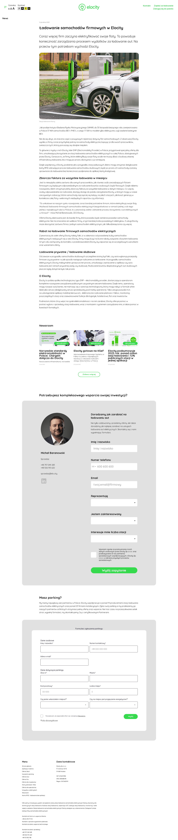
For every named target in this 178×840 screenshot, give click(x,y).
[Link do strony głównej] (89, 7)
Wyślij (130, 716)
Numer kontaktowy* (98, 643)
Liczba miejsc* (95, 686)
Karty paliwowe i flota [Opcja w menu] (29, 785)
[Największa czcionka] (14, 8)
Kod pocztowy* (46, 686)
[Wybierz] (64, 705)
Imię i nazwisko (100, 442)
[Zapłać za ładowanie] (165, 5)
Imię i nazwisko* (46, 643)
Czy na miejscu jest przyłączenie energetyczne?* (109, 699)
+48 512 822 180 (26, 837)
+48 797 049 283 (48, 465)
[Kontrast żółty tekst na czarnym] (29, 8)
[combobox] (94, 466)
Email (94, 478)
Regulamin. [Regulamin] (81, 716)
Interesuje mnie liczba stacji (108, 532)
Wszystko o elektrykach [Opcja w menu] (29, 790)
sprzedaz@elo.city (49, 473)
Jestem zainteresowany (106, 514)
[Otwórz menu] (5, 7)
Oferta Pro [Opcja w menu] (25, 779)
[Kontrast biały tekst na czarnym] (22, 8)
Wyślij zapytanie (114, 570)
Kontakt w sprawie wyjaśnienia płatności (35, 821)
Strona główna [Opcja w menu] (26, 766)
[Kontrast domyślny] (19, 8)
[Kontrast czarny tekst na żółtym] (25, 8)
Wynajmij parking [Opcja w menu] (28, 774)
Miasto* (93, 673)
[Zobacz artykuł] (54, 348)
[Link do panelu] (164, 8)
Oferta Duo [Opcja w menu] (25, 777)
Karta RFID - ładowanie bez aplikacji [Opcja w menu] (33, 795)
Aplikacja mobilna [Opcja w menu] (28, 769)
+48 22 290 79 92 (27, 819)
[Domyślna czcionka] (9, 8)
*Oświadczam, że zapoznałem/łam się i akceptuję (65, 716)
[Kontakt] (148, 5)
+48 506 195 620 (48, 468)
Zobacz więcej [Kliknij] (89, 374)
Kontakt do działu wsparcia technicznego (35, 824)
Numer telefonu (101, 460)
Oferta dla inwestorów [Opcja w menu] (29, 782)
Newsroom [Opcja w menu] (25, 793)
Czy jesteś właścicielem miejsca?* (53, 699)
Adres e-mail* (45, 656)
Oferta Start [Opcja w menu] (26, 771)
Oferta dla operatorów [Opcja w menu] (29, 787)
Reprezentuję (99, 496)
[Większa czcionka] (11, 8)
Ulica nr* (43, 673)
